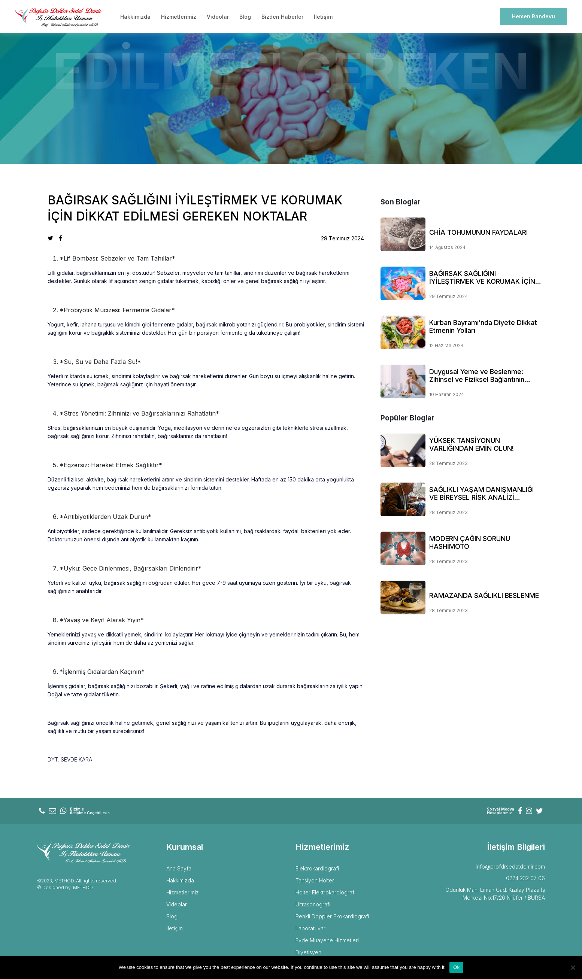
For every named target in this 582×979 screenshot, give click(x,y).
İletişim (323, 16)
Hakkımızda (135, 16)
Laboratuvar (310, 928)
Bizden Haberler (282, 16)
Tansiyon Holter (314, 880)
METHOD (83, 887)
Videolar (218, 16)
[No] (572, 967)
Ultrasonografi (312, 904)
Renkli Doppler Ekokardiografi (332, 916)
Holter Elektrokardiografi (325, 892)
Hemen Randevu (533, 16)
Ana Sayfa (178, 868)
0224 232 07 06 (525, 878)
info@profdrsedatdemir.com (510, 866)
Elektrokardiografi (317, 868)
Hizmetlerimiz (178, 16)
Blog (245, 16)
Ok (456, 967)
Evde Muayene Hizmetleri (327, 940)
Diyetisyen (308, 952)
